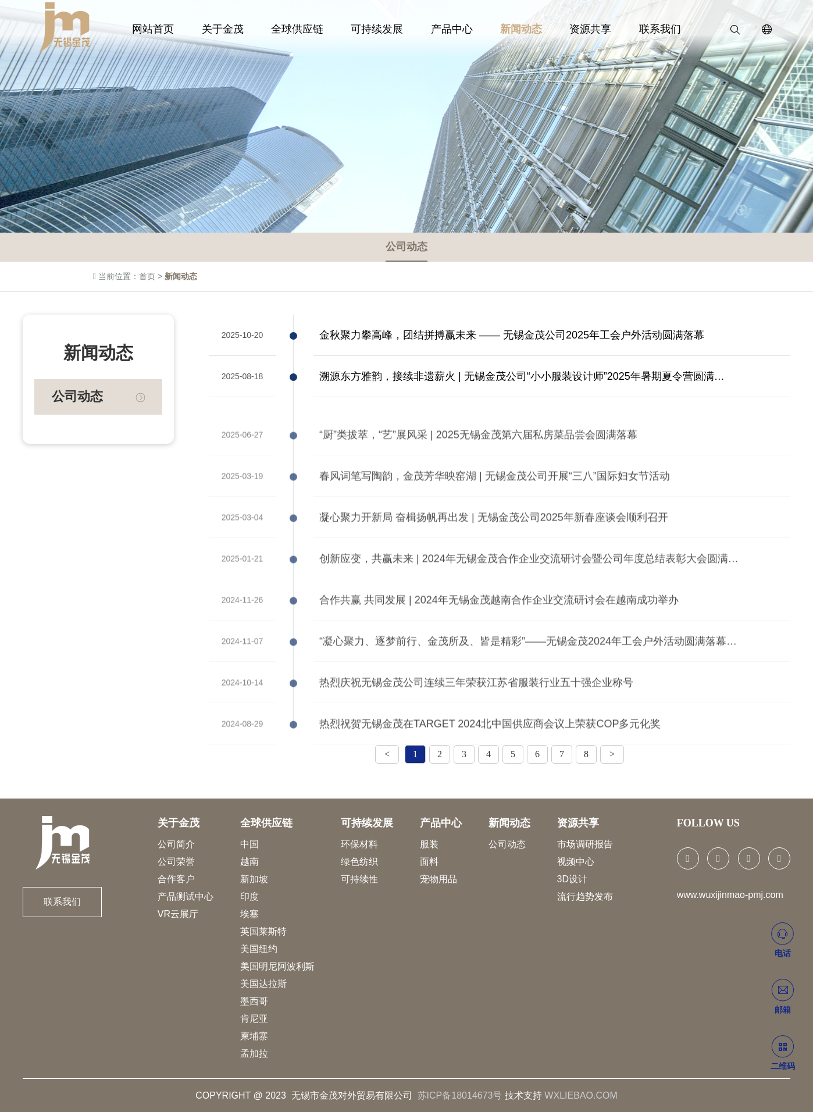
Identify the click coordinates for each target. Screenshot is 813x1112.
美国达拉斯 (263, 984)
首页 (147, 277)
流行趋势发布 (585, 896)
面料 (429, 862)
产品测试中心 (185, 896)
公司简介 (176, 844)
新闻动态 (509, 29)
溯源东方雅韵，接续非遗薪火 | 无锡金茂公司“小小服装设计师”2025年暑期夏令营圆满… (522, 377)
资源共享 (570, 29)
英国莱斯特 (263, 931)
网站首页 (181, 29)
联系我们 (632, 29)
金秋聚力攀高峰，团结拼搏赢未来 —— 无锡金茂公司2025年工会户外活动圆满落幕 (511, 336)
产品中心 (448, 29)
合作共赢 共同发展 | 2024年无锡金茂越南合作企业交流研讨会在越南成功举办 (499, 631)
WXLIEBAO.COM (580, 1095)
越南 (249, 862)
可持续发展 (381, 29)
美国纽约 (258, 949)
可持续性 (359, 879)
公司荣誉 (176, 862)
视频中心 (575, 862)
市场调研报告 (585, 844)
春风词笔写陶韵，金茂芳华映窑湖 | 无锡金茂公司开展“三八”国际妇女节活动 (494, 508)
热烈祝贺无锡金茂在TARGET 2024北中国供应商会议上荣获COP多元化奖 (490, 755)
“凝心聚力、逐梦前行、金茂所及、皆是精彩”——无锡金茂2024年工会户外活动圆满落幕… (528, 673)
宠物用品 (438, 879)
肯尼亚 (254, 1019)
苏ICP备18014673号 (460, 1095)
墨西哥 (254, 1001)
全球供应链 (309, 29)
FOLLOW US (708, 823)
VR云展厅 (178, 914)
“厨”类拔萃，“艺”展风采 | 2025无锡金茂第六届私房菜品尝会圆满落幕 (478, 466)
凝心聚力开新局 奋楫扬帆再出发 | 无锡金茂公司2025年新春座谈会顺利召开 (493, 549)
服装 (429, 844)
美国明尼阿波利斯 (277, 966)
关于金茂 (242, 29)
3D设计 (572, 879)
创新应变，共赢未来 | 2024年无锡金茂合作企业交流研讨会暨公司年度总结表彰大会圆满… (529, 590)
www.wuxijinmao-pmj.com (730, 895)
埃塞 (249, 914)
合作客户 (176, 879)
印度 (249, 896)
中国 (249, 844)
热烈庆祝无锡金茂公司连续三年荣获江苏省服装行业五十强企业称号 (476, 714)
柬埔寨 (254, 1036)
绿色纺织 (359, 862)
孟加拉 (254, 1053)
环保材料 (359, 844)
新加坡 (254, 879)
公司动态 (406, 248)
